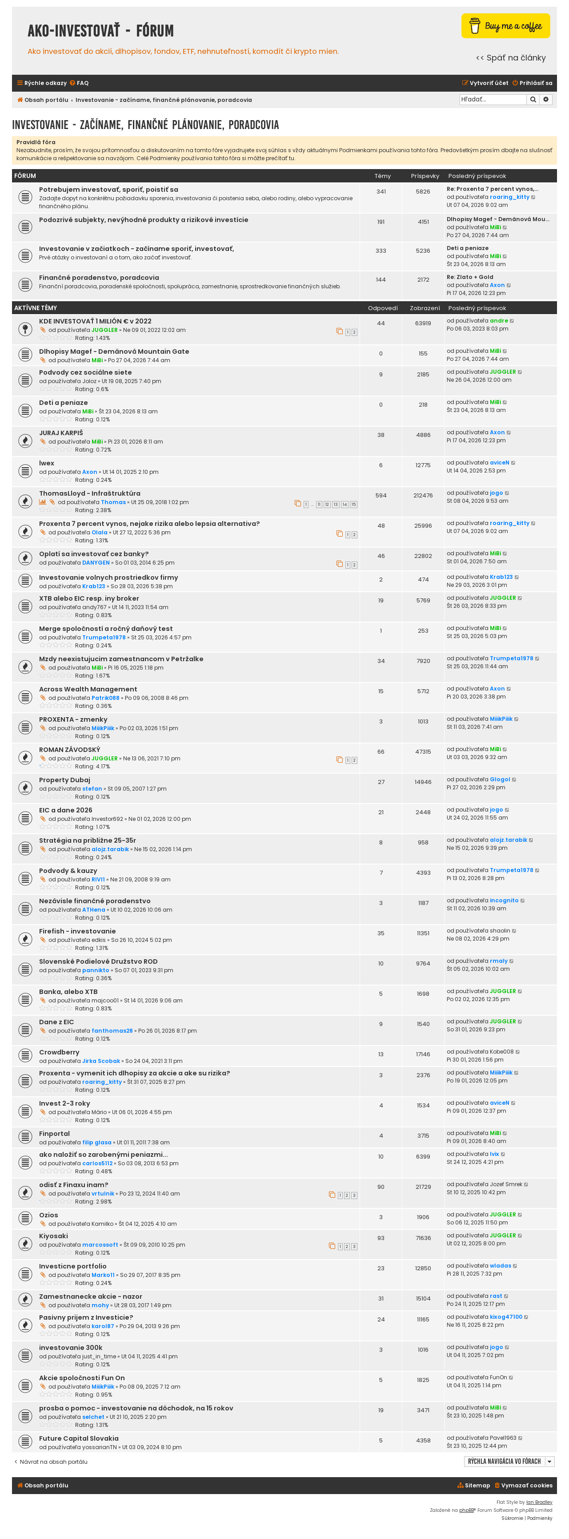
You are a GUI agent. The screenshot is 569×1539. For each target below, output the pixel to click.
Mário (99, 1112)
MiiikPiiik (103, 728)
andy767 (94, 607)
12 (327, 504)
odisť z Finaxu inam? (73, 1184)
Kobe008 (502, 1051)
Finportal (54, 1133)
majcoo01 (105, 1000)
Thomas (113, 502)
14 (345, 504)
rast (496, 1296)
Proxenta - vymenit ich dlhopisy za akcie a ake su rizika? (134, 1073)
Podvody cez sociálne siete (85, 372)
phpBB (466, 1510)
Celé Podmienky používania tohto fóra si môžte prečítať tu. (216, 158)
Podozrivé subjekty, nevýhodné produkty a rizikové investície (143, 219)
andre (499, 320)
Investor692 (107, 819)
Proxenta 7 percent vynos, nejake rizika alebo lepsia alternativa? (149, 523)
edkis (99, 940)
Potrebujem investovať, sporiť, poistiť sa (108, 189)
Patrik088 (106, 698)
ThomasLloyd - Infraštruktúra (89, 493)
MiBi (495, 227)
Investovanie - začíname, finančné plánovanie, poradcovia (145, 125)
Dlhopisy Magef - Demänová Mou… (498, 219)
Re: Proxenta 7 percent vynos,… (492, 189)
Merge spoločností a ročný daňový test (106, 628)
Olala (100, 532)
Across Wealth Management (88, 689)
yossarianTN (99, 1447)
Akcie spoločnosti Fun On (82, 1377)
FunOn (498, 1377)
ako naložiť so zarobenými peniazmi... (103, 1154)
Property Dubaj (64, 780)
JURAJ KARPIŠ (61, 432)
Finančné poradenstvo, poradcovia (99, 277)
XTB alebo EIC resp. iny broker (89, 598)
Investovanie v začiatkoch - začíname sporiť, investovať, (136, 248)
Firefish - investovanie (77, 931)
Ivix (494, 1154)
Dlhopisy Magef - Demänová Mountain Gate (114, 351)
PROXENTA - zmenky (73, 719)
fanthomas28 (112, 1030)
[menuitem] (78, 83)
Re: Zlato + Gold (470, 277)
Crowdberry (59, 1052)
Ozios (48, 1215)
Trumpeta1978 (104, 637)
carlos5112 (97, 1163)
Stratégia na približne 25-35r (87, 840)
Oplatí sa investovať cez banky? (94, 553)
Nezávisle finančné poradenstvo (95, 901)
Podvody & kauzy (68, 870)
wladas (500, 1265)
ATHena (93, 909)
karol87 (103, 1326)
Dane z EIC (56, 1022)
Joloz (89, 381)
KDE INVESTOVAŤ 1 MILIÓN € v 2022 (95, 321)
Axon (497, 285)
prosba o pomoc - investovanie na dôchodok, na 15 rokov (136, 1408)
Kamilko (102, 1224)
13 (336, 504)
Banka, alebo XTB (68, 991)
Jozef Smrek (506, 1184)
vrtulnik (103, 1193)
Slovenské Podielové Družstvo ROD (98, 961)
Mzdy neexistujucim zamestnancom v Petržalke (121, 658)
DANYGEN (96, 562)
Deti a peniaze (468, 248)
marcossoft (100, 1244)
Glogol (500, 779)
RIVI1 (98, 879)
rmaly (499, 961)
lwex (46, 463)
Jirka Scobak (101, 1061)
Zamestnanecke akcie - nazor (90, 1296)
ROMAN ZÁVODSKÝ (69, 749)
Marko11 (103, 1275)
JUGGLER (105, 330)
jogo (496, 493)
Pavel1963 (503, 1438)
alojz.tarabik (110, 849)
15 (354, 504)
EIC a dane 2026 (65, 810)
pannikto (95, 970)
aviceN (499, 462)
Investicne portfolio (73, 1266)
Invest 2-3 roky (64, 1103)
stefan (92, 788)
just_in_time (99, 1356)
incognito (504, 900)
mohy (100, 1305)
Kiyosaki (53, 1236)
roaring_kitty (509, 197)
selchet (93, 1417)
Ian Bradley (539, 1502)
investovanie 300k (71, 1347)
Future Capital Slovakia (79, 1438)
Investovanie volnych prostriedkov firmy (108, 577)
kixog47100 (506, 1317)
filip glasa (97, 1142)
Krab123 (93, 586)
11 (319, 504)
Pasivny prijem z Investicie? (86, 1317)
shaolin (500, 930)
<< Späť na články (511, 57)
